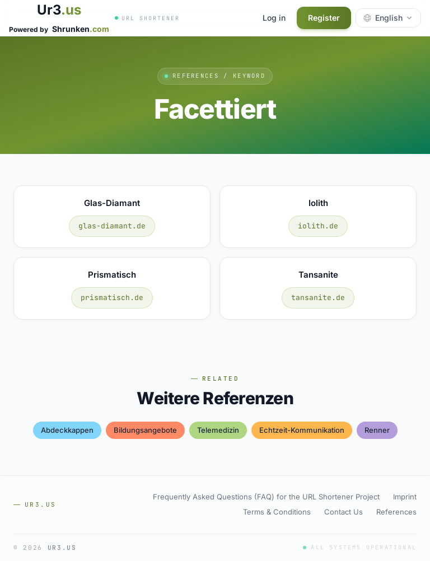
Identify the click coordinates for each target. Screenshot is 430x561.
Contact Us (343, 511)
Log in (274, 17)
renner (377, 430)
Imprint (405, 496)
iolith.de (318, 226)
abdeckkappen (67, 430)
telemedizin (218, 430)
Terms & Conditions (277, 511)
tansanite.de (318, 297)
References (396, 511)
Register (324, 17)
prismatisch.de (112, 297)
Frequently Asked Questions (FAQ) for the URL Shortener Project (266, 496)
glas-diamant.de (112, 226)
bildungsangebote (145, 430)
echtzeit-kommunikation (301, 430)
